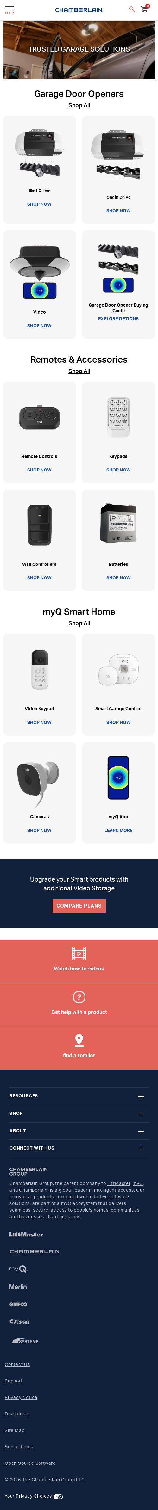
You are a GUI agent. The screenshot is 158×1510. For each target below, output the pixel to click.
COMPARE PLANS (79, 905)
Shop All (79, 106)
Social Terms (19, 1447)
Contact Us (17, 1365)
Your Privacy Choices (28, 1496)
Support (14, 1381)
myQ (137, 1184)
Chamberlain (33, 1190)
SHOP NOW (39, 204)
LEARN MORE (118, 830)
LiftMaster (118, 1184)
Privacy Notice (21, 1397)
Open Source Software (30, 1463)
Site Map (14, 1430)
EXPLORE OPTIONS (118, 319)
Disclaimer (16, 1414)
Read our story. (63, 1217)
